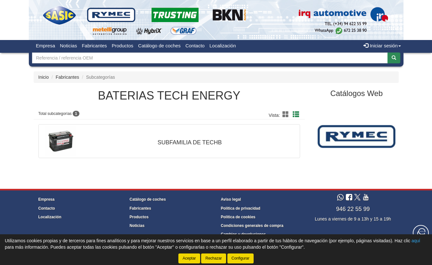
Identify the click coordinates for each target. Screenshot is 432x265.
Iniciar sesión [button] (382, 45)
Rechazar (213, 258)
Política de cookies (238, 217)
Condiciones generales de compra (252, 225)
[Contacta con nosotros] (421, 233)
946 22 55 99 (353, 209)
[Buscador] (210, 57)
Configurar (240, 258)
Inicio (43, 77)
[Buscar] (393, 57)
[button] (286, 114)
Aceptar (189, 258)
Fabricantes (94, 45)
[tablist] (356, 136)
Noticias (68, 45)
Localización (222, 45)
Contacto (195, 45)
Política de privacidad (240, 208)
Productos (123, 45)
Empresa (45, 45)
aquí (416, 240)
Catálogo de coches (159, 45)
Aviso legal (231, 199)
